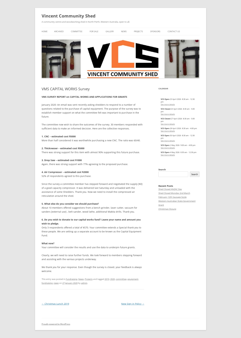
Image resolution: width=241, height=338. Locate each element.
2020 (112, 279)
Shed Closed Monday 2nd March (174, 193)
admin (84, 283)
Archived (59, 31)
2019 (107, 279)
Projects (138, 31)
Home (45, 31)
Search (162, 169)
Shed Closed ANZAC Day (170, 189)
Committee (76, 31)
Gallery (110, 31)
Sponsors (155, 31)
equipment (132, 279)
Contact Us (174, 31)
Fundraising (71, 279)
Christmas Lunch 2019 (55, 303)
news (56, 283)
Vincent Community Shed (68, 16)
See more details (168, 104)
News (124, 31)
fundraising (47, 283)
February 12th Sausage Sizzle (172, 197)
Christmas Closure (167, 208)
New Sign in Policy (132, 303)
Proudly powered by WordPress (56, 324)
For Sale (94, 31)
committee (121, 279)
